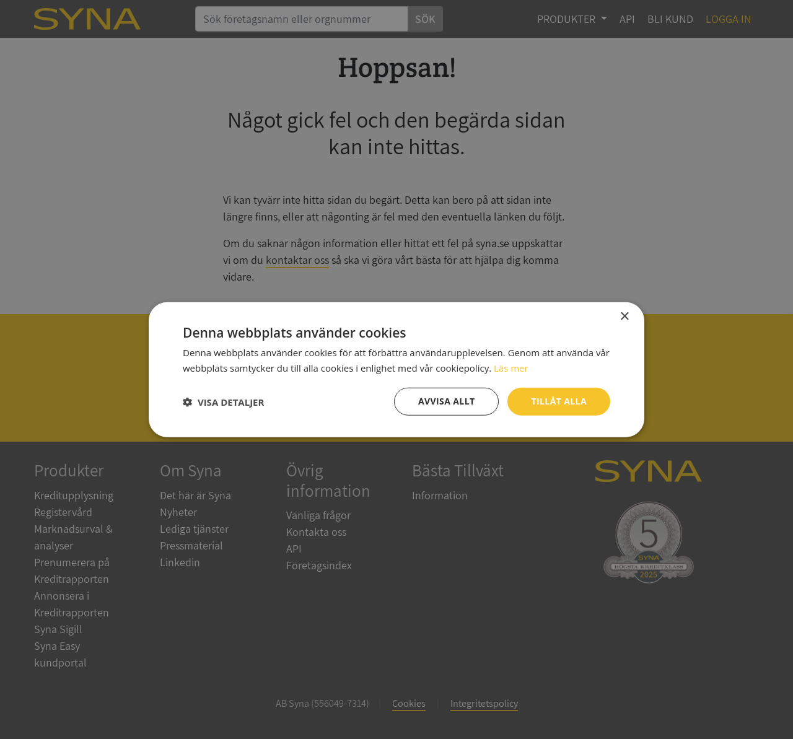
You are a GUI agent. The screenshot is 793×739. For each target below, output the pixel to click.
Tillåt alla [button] (559, 401)
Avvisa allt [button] (446, 401)
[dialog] (396, 369)
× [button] (624, 316)
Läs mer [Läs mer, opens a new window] (511, 367)
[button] (223, 401)
